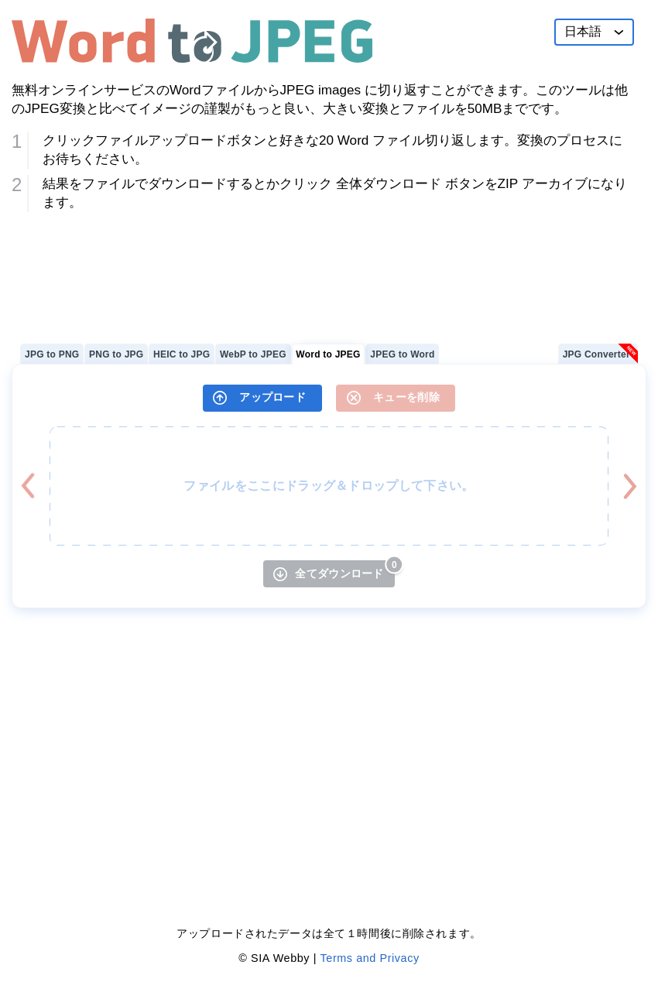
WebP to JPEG (253, 354)
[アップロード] (262, 398)
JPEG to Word (402, 354)
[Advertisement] (329, 271)
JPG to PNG (52, 354)
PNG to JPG (116, 354)
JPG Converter (596, 354)
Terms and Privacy (370, 958)
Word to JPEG (328, 354)
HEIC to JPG (181, 354)
